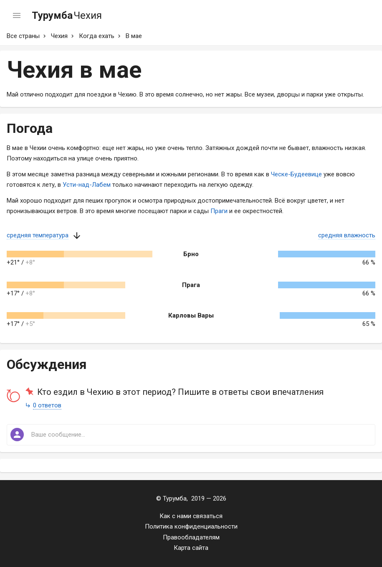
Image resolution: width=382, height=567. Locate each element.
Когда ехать (96, 36)
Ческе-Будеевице (296, 174)
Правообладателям (191, 537)
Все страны (23, 36)
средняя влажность (346, 235)
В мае (134, 36)
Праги (219, 211)
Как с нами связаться (191, 516)
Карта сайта (191, 548)
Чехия (59, 36)
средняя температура (37, 235)
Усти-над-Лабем (87, 184)
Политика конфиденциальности (191, 526)
